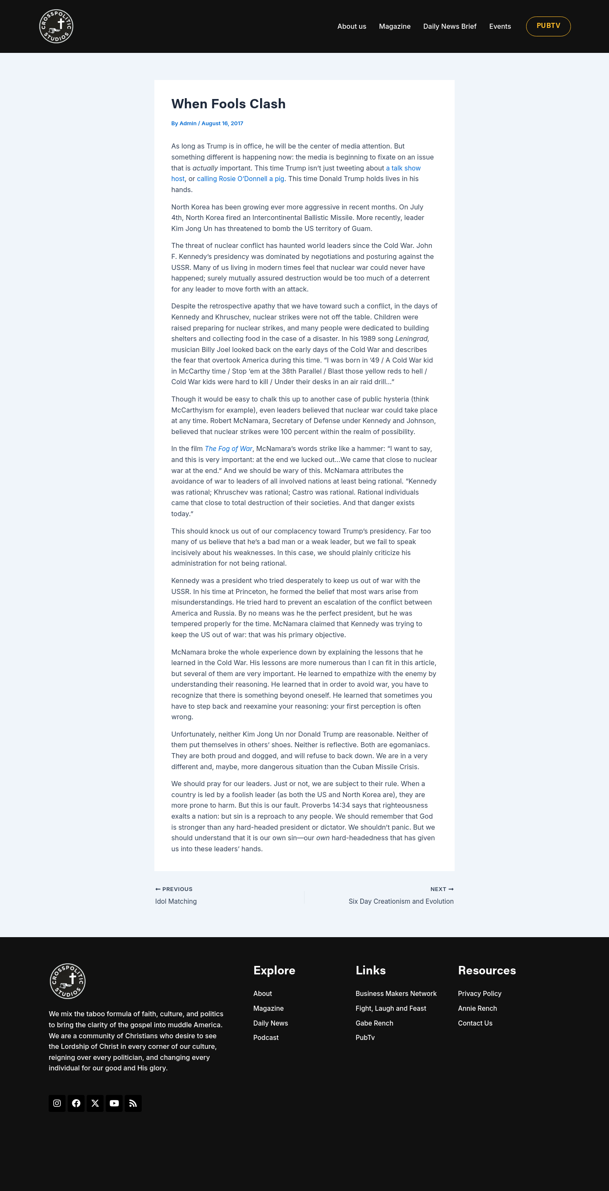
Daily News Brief (450, 26)
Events (500, 26)
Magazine (395, 26)
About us (351, 26)
